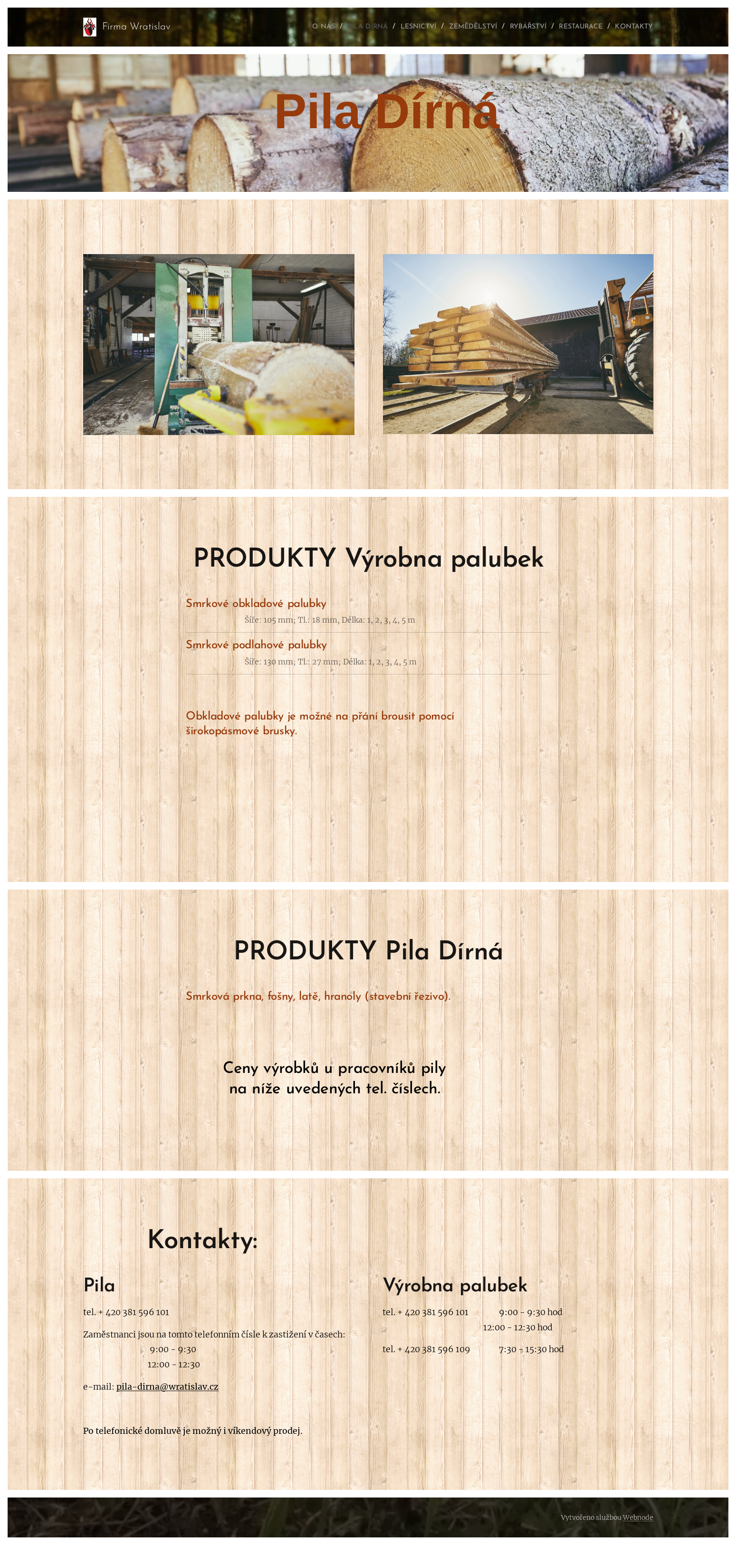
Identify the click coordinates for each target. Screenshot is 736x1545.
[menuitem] (287, 27)
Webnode (638, 1517)
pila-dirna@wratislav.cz (167, 1386)
